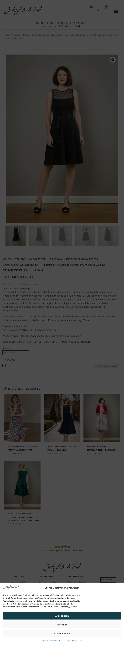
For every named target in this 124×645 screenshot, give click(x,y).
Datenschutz (65, 641)
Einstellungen (62, 633)
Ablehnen (62, 624)
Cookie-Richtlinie (50, 641)
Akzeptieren (62, 615)
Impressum (77, 641)
